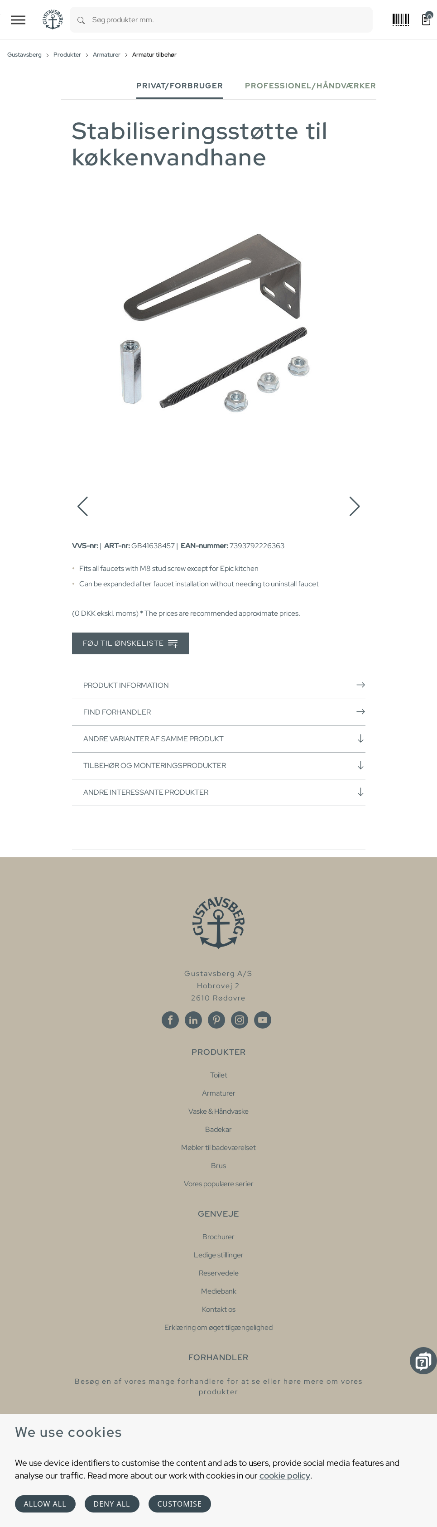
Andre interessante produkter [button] (224, 792)
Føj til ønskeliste (130, 643)
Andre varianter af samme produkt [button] (224, 739)
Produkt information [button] (224, 685)
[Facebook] (170, 1020)
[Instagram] (239, 1020)
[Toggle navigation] (18, 19)
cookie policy (284, 1475)
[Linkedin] (193, 1020)
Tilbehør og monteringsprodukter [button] (224, 765)
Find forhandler (224, 712)
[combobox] (232, 19)
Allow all (45, 1504)
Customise (180, 1504)
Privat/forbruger (179, 86)
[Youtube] (262, 1020)
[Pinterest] (216, 1020)
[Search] (81, 19)
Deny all (112, 1504)
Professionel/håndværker (310, 86)
